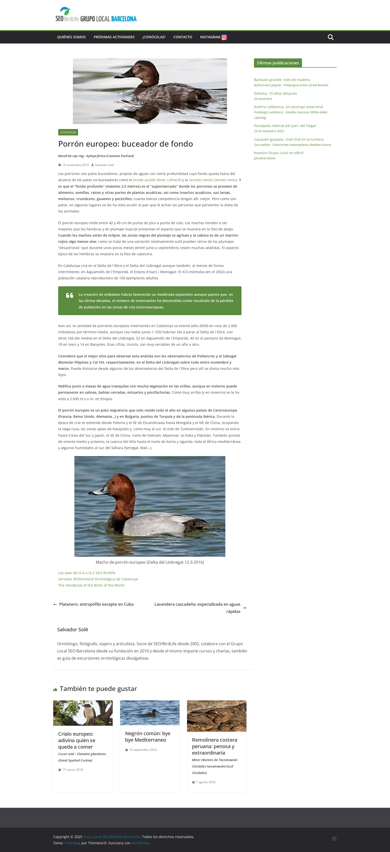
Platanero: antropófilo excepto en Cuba (93, 604)
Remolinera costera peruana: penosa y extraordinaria (215, 755)
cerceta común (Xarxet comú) (213, 179)
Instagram (214, 37)
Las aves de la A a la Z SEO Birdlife (86, 572)
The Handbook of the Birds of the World (91, 585)
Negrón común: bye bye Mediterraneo (147, 736)
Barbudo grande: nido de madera (291, 82)
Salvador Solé (104, 165)
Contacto (182, 37)
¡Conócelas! (154, 37)
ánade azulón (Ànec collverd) (157, 179)
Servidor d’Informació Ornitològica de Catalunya (98, 579)
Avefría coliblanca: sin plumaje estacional (290, 112)
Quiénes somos (71, 37)
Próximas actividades (114, 37)
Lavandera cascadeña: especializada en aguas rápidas (200, 607)
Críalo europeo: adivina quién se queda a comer (82, 746)
